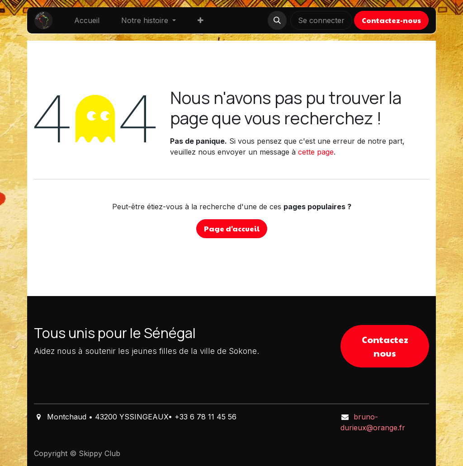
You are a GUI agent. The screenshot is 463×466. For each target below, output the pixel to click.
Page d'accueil (232, 228)
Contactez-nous (391, 20)
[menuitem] (86, 20)
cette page (316, 151)
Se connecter (321, 20)
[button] (277, 20)
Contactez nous (385, 346)
